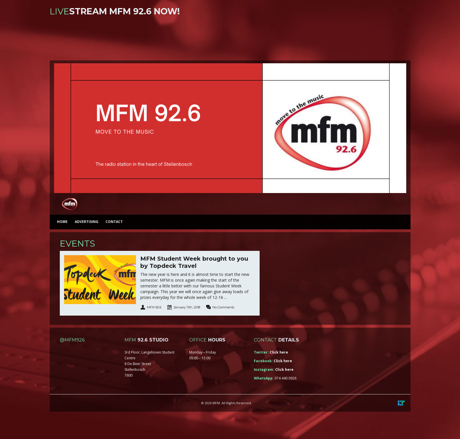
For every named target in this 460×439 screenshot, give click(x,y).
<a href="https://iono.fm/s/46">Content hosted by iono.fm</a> (230, 39)
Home (62, 221)
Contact (114, 221)
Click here (279, 352)
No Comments (223, 307)
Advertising (86, 221)
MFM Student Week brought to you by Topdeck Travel (194, 262)
